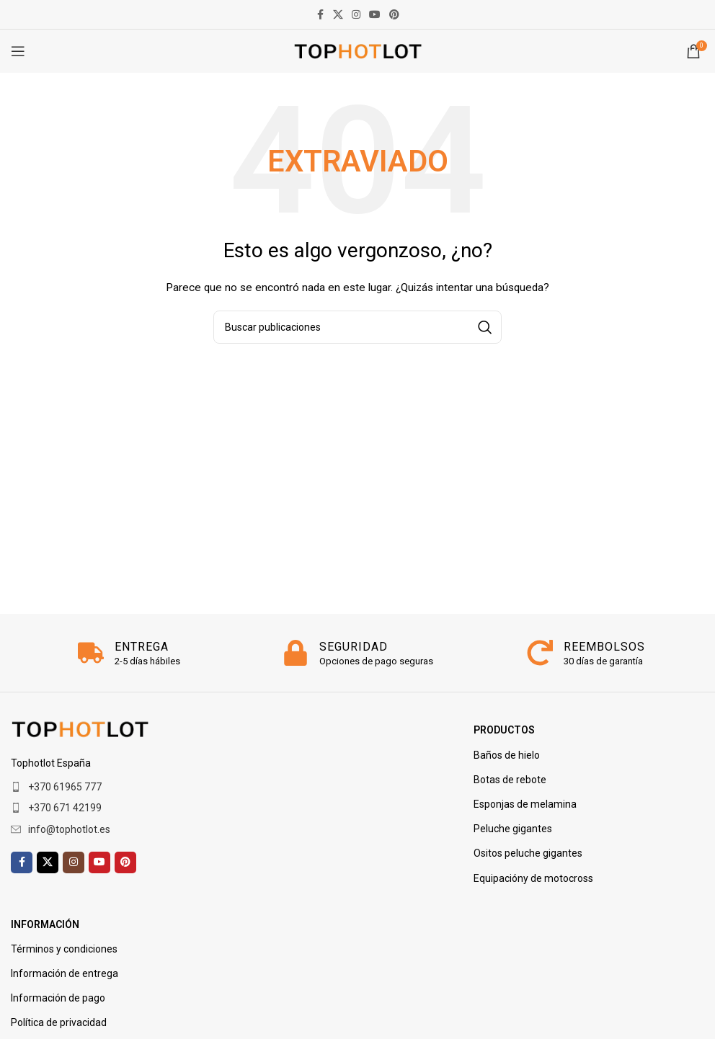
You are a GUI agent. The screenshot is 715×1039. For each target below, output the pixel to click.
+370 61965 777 (65, 787)
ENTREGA (142, 647)
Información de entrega (64, 973)
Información (45, 924)
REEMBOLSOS (604, 647)
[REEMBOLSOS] (540, 653)
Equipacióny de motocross (533, 878)
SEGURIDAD (353, 647)
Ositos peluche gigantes (528, 853)
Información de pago (58, 998)
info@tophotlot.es (69, 829)
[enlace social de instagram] (356, 14)
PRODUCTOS (504, 730)
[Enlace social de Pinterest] (394, 14)
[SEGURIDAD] (295, 653)
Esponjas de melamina (525, 804)
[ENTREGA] (91, 653)
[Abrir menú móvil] (18, 51)
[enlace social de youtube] (375, 14)
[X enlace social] (338, 14)
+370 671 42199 (65, 807)
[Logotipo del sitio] (357, 50)
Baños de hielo (507, 755)
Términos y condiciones (64, 949)
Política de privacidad (59, 1022)
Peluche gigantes (513, 828)
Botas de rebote (510, 779)
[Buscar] (357, 327)
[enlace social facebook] (320, 14)
